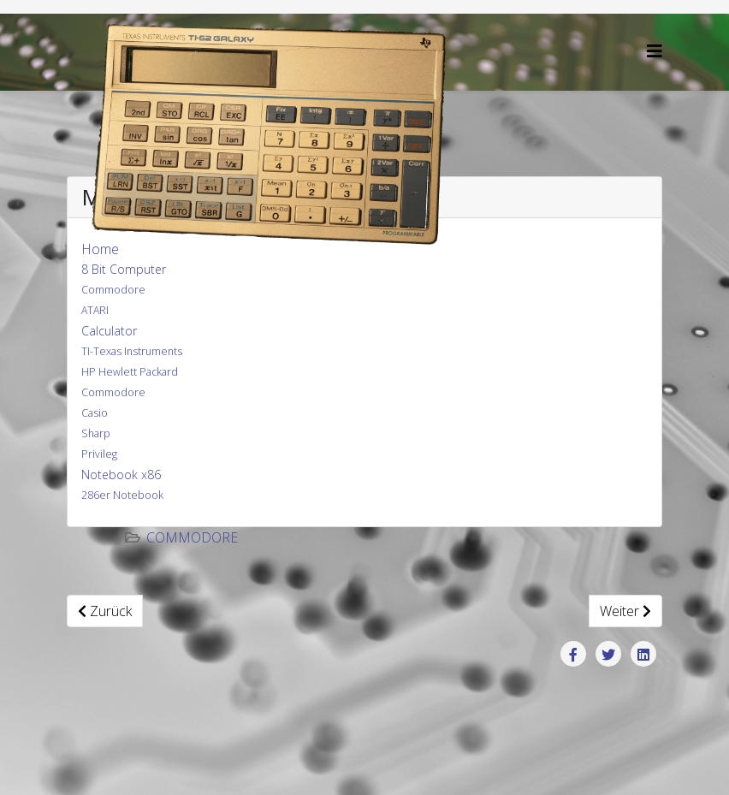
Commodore (113, 289)
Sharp (95, 433)
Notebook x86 (121, 474)
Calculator (109, 331)
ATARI (95, 310)
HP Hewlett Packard (129, 372)
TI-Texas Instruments (131, 351)
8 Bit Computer (123, 269)
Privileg (99, 454)
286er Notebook (122, 495)
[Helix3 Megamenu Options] (654, 51)
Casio (94, 413)
